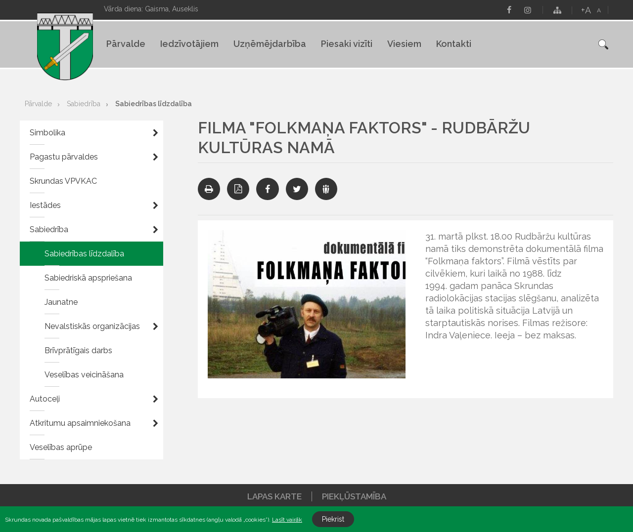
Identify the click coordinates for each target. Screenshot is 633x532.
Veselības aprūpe (61, 447)
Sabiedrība (83, 104)
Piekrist (333, 519)
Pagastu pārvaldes (64, 157)
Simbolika (47, 132)
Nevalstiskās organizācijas (92, 326)
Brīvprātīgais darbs (78, 350)
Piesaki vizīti (346, 44)
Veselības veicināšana (84, 374)
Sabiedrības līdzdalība (153, 104)
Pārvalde (125, 44)
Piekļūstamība (354, 496)
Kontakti (453, 44)
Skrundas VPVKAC (63, 181)
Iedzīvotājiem (189, 44)
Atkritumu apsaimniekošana (80, 423)
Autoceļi (45, 399)
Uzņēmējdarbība (269, 44)
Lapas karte (274, 496)
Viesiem (404, 44)
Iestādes (45, 205)
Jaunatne (61, 302)
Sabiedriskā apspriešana (88, 278)
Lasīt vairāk (287, 519)
